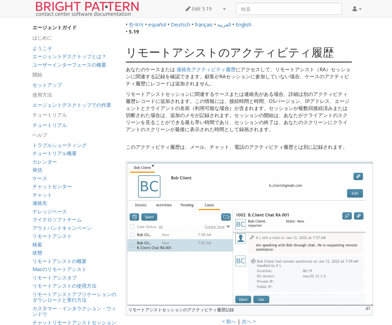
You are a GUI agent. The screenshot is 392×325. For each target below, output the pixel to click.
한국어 (136, 24)
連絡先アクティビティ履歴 (206, 69)
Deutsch (180, 24)
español (157, 24)
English (243, 24)
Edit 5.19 (199, 8)
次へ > (249, 321)
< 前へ (229, 321)
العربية (224, 24)
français (204, 24)
